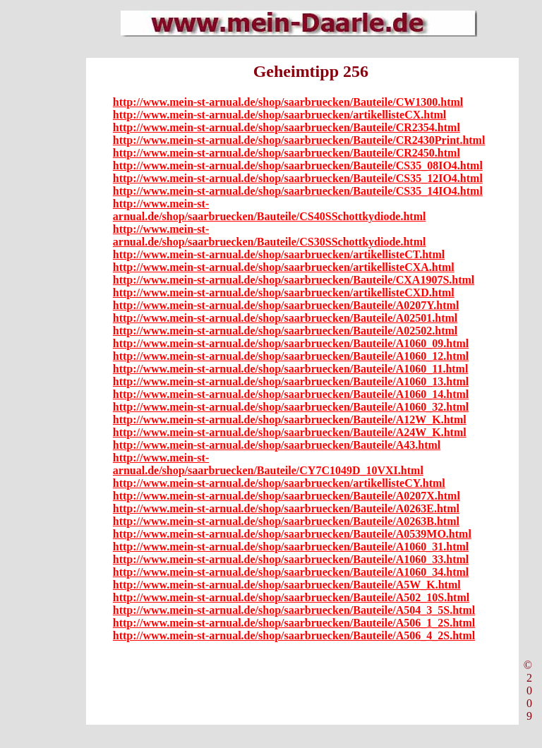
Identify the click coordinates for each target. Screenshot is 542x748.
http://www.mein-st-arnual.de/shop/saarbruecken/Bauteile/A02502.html (285, 331)
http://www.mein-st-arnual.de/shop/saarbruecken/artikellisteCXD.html (283, 292)
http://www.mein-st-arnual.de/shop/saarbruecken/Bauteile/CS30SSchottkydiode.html (269, 235)
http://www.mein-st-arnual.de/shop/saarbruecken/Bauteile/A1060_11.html (291, 369)
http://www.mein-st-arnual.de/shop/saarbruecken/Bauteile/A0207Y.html (286, 305)
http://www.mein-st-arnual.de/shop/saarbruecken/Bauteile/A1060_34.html (291, 572)
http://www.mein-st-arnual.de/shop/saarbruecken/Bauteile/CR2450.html (286, 153)
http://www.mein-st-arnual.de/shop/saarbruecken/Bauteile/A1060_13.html (291, 381)
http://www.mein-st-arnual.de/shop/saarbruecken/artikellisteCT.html (279, 254)
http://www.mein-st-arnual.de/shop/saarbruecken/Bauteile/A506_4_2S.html (294, 635)
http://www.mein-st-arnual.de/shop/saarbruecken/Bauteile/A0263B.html (286, 521)
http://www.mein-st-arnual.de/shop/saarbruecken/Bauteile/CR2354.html (286, 127)
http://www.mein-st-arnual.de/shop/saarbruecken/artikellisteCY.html (279, 483)
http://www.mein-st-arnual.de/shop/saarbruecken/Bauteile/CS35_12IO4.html (298, 178)
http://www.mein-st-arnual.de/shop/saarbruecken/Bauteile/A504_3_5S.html (294, 610)
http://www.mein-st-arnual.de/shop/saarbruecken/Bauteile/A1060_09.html (291, 343)
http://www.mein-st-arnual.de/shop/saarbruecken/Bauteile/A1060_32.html (291, 407)
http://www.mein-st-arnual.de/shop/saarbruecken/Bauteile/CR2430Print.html (299, 140)
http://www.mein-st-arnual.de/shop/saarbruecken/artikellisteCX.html (279, 115)
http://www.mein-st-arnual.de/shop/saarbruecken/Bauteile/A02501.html (285, 318)
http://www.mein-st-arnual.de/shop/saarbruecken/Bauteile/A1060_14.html (291, 394)
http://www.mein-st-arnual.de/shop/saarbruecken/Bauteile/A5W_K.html (287, 585)
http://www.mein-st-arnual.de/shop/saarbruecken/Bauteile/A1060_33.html (291, 559)
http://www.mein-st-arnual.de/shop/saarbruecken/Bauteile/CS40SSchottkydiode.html (269, 210)
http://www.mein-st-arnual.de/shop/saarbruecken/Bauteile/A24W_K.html (289, 432)
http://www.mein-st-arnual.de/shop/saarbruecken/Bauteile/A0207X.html (286, 496)
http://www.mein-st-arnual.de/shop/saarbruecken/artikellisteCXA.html (283, 267)
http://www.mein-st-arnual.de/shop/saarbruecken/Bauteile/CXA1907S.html (293, 280)
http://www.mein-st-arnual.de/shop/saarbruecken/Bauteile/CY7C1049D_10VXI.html (268, 464)
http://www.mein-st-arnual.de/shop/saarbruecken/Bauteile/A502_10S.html (291, 597)
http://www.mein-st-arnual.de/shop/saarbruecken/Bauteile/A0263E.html (286, 508)
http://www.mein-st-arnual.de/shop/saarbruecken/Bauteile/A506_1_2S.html (294, 623)
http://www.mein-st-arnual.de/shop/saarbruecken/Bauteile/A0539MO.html (292, 534)
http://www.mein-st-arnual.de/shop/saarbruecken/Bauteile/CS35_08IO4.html (298, 165)
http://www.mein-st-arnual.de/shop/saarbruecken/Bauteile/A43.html (276, 445)
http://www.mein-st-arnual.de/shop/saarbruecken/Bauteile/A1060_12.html (291, 356)
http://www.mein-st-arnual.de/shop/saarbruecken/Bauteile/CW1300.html (288, 102)
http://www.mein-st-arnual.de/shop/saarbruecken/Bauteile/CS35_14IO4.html (298, 191)
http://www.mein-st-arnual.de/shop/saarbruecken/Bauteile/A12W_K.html (289, 420)
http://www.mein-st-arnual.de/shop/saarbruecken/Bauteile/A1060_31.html (291, 547)
